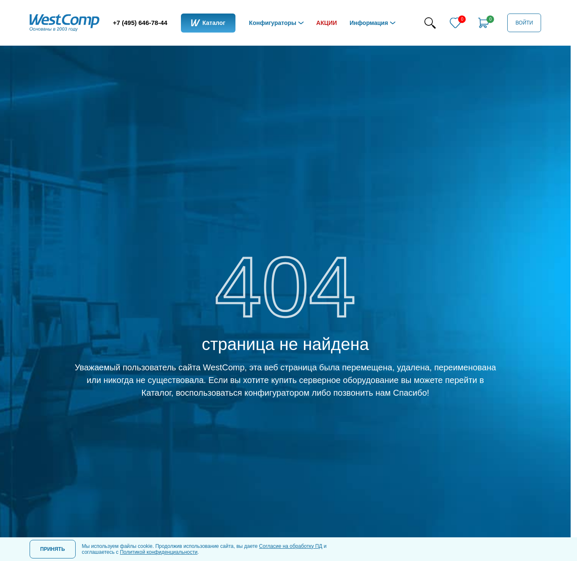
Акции (326, 22)
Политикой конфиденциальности (159, 552)
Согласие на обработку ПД (291, 546)
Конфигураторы (272, 22)
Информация (369, 22)
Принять (52, 549)
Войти (524, 23)
